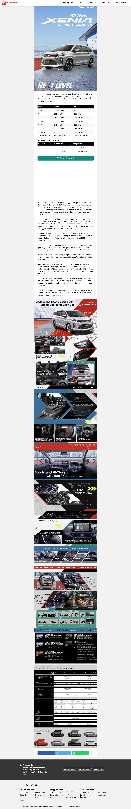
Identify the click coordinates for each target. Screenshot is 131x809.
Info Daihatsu (121, 3)
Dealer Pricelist (55, 792)
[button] (46, 753)
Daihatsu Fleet (85, 792)
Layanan (93, 3)
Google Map (98, 769)
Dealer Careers (25, 795)
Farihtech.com (70, 806)
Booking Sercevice (56, 795)
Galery (22, 801)
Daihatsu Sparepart (83, 796)
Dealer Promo (70, 795)
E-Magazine (39, 795)
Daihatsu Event (100, 795)
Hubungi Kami (40, 792)
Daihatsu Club (100, 792)
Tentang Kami (68, 3)
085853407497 (69, 769)
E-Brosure (38, 798)
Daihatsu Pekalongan (37, 767)
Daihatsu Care (100, 798)
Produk (81, 3)
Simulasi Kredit (70, 797)
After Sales (106, 3)
